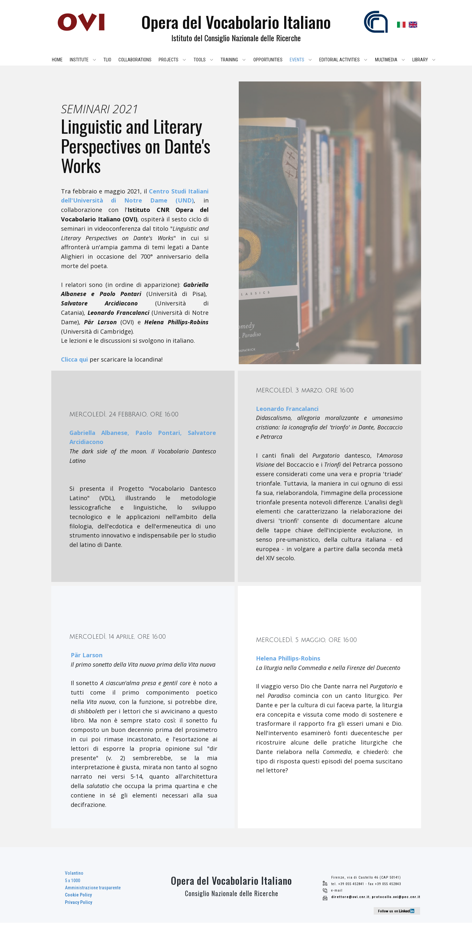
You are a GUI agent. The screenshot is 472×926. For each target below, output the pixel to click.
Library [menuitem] (420, 59)
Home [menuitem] (57, 59)
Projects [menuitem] (168, 59)
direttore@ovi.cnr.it (350, 897)
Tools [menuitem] (200, 59)
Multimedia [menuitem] (386, 59)
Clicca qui (74, 359)
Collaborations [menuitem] (134, 59)
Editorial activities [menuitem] (339, 59)
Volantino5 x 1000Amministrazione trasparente (93, 887)
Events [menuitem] (297, 59)
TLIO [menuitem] (107, 59)
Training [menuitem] (229, 59)
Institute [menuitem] (79, 59)
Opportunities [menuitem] (268, 59)
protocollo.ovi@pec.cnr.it (396, 897)
